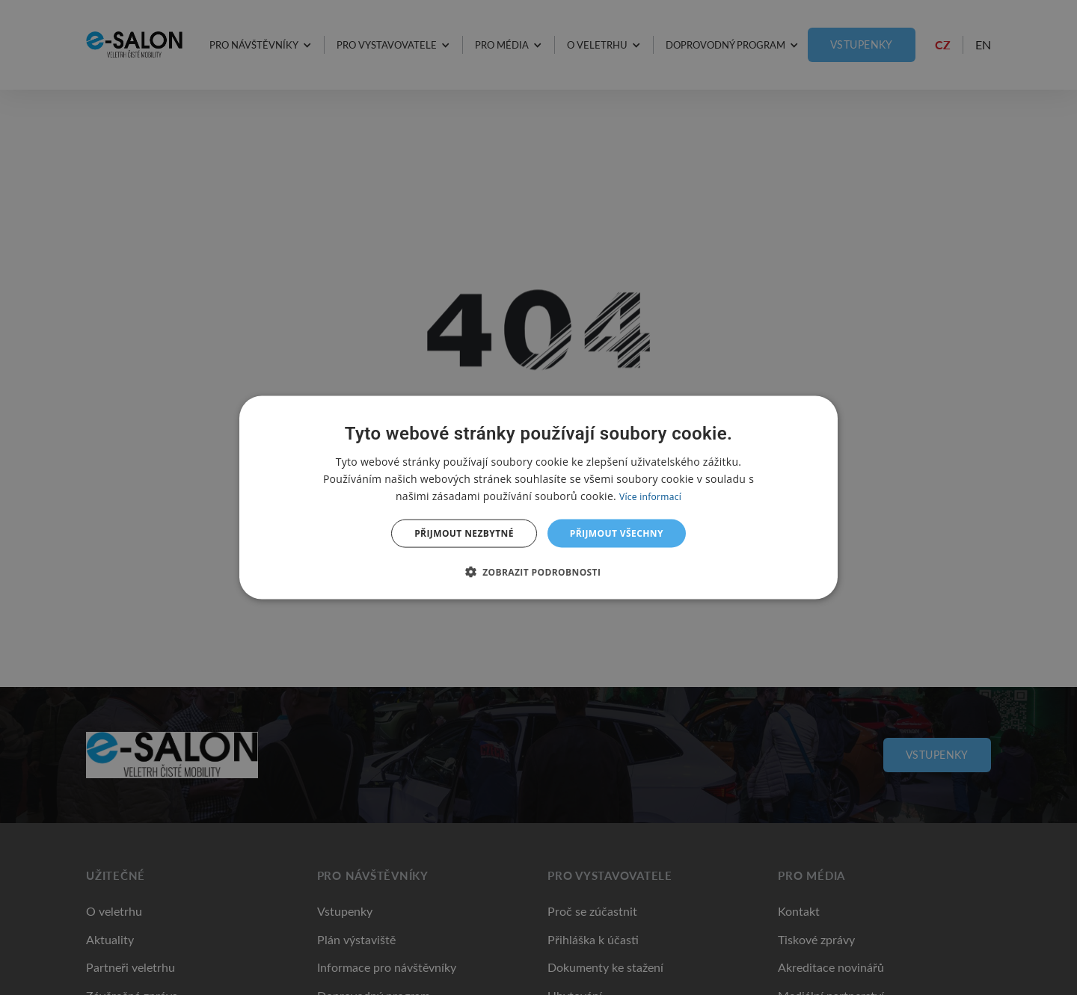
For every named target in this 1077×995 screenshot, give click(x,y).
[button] (538, 572)
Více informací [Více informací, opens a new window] (650, 496)
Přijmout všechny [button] (616, 533)
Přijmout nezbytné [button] (464, 533)
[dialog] (538, 497)
